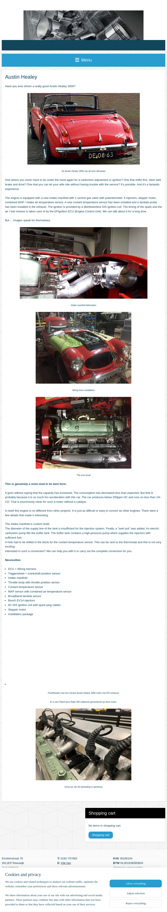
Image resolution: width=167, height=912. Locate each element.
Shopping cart (100, 835)
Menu (83, 60)
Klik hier (66, 863)
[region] (54, 896)
